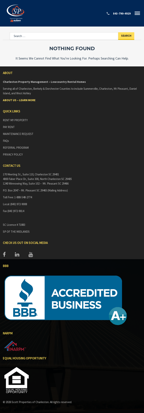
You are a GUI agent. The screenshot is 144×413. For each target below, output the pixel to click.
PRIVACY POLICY (13, 154)
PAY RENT (9, 127)
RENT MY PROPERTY (15, 120)
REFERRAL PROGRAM (16, 147)
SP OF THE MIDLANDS (16, 231)
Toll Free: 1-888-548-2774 (17, 197)
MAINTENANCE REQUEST (18, 134)
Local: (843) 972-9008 (15, 204)
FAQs (6, 141)
